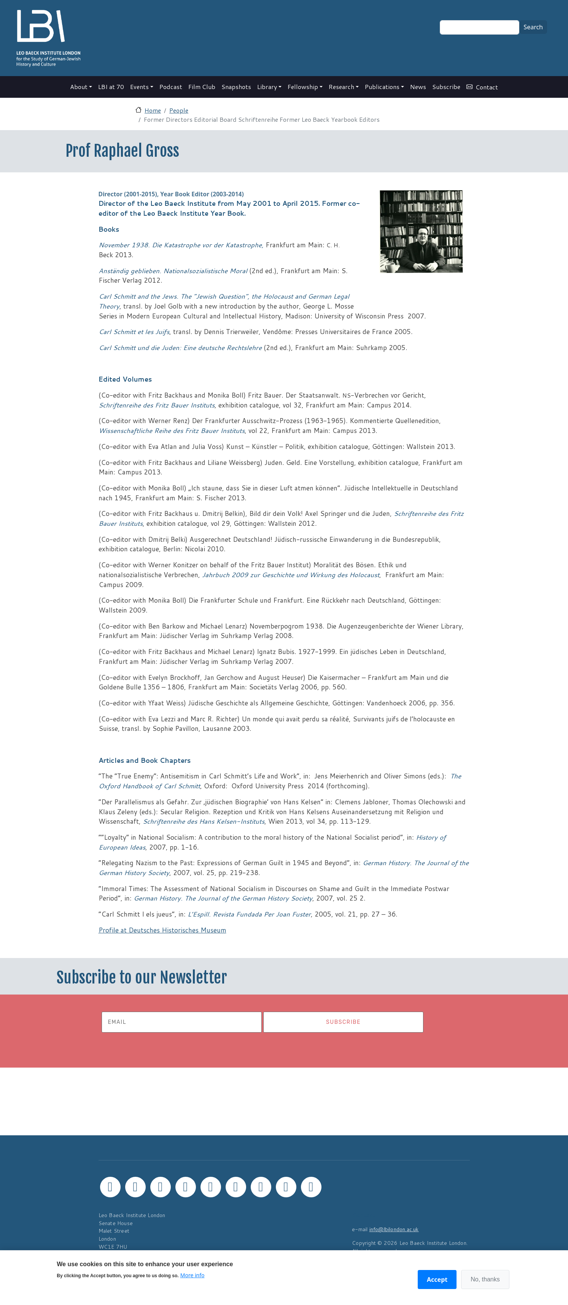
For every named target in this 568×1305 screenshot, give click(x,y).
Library (267, 86)
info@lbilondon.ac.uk (394, 1229)
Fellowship (303, 86)
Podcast (170, 86)
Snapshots (236, 86)
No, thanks (485, 1279)
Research (341, 86)
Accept (437, 1279)
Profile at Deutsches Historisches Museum (162, 930)
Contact (487, 87)
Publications (382, 86)
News (418, 86)
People (178, 110)
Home (153, 110)
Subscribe (446, 86)
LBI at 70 (111, 86)
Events (139, 86)
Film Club (201, 86)
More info (192, 1275)
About (79, 86)
